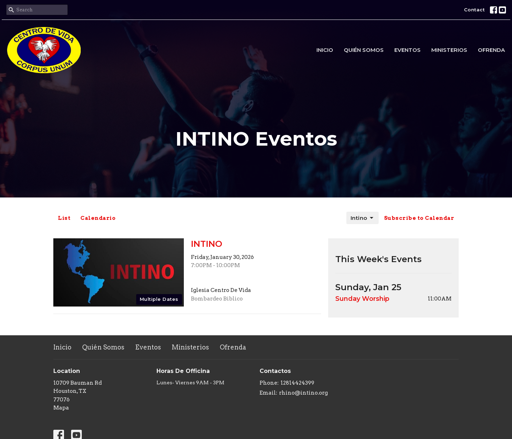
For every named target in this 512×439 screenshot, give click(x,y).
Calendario (98, 218)
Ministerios (449, 50)
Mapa (61, 408)
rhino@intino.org (303, 393)
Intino (362, 218)
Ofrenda (491, 50)
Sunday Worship (362, 299)
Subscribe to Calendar (419, 218)
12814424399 (297, 383)
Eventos (407, 50)
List (64, 218)
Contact (474, 9)
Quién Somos (364, 50)
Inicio (324, 50)
